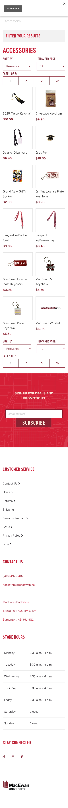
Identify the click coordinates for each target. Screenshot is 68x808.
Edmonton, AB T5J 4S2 (18, 619)
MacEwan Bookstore (16, 602)
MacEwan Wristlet (48, 323)
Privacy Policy (13, 535)
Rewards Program (15, 518)
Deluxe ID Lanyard (15, 152)
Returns (9, 501)
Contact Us (11, 483)
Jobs (7, 544)
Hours (8, 492)
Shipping (9, 509)
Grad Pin (41, 152)
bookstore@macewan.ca (19, 584)
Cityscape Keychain (49, 113)
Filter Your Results (23, 35)
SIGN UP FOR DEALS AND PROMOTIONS (34, 396)
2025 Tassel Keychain (17, 113)
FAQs (8, 527)
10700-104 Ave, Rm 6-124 (19, 611)
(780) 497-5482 (13, 576)
